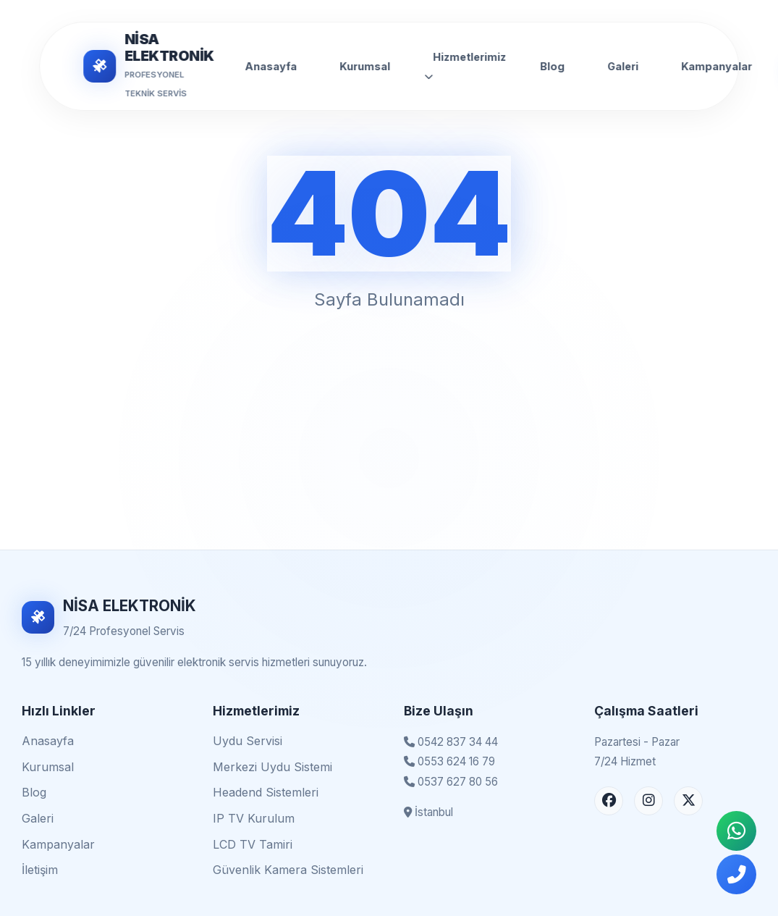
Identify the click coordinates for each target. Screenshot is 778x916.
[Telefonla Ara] (736, 874)
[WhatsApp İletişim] (736, 831)
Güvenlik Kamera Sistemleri (288, 869)
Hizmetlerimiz (465, 66)
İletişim (40, 869)
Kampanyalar (716, 66)
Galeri (622, 66)
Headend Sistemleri (265, 792)
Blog (552, 66)
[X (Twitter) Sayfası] (688, 800)
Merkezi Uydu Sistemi (272, 767)
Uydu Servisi (247, 741)
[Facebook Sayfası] (608, 800)
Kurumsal (364, 66)
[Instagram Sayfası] (648, 800)
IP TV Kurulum (254, 818)
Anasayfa (271, 66)
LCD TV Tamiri (252, 844)
